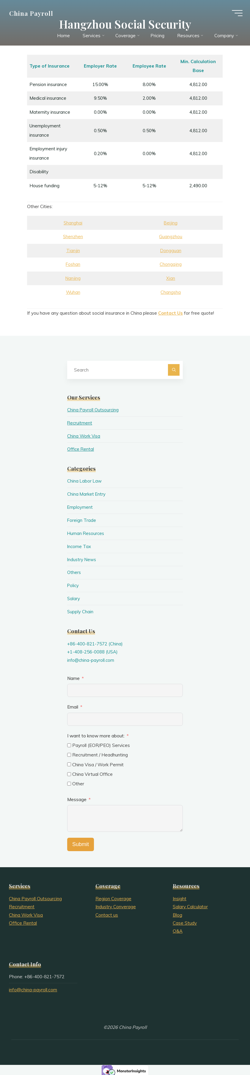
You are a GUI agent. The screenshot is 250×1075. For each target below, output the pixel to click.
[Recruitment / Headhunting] (69, 753)
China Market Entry (86, 494)
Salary (73, 597)
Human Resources (86, 532)
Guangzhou (171, 236)
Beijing (171, 223)
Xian (171, 278)
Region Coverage (113, 897)
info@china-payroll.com (91, 658)
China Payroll (33, 14)
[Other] (69, 782)
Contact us (106, 913)
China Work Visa (84, 436)
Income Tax (79, 545)
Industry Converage (115, 905)
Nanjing (73, 278)
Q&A (178, 929)
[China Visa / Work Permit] (69, 763)
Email (72, 705)
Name (73, 677)
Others (74, 571)
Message (77, 798)
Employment (80, 506)
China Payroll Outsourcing (93, 410)
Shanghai (73, 223)
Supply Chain (80, 610)
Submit (80, 843)
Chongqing (171, 264)
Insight (179, 897)
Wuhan (73, 292)
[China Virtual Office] (69, 772)
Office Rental (81, 449)
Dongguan (171, 250)
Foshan (73, 264)
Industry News (82, 558)
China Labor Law (84, 480)
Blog (177, 913)
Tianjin (73, 250)
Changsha (171, 292)
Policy (73, 584)
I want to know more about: (96, 734)
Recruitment (80, 423)
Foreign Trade (81, 519)
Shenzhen (73, 236)
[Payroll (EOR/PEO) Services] (69, 743)
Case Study (185, 921)
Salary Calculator (190, 905)
